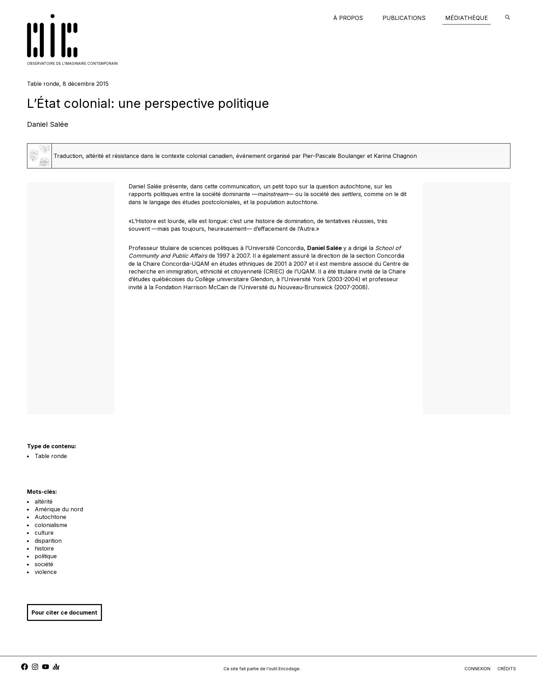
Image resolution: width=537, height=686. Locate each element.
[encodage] (507, 18)
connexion (477, 668)
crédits (506, 668)
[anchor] (56, 667)
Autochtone (50, 516)
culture (44, 532)
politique (46, 556)
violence (46, 571)
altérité (44, 501)
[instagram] (35, 667)
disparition (48, 540)
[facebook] (24, 667)
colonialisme (51, 524)
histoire (44, 548)
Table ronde (51, 455)
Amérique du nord (59, 509)
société (44, 564)
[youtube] (45, 667)
